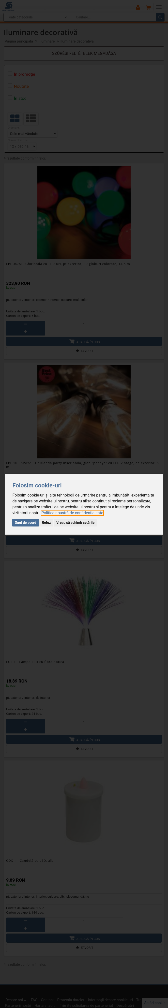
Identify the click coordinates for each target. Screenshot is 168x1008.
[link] (72, 513)
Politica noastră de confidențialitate (72, 513)
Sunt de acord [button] (25, 523)
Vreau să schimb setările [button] (75, 523)
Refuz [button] (46, 523)
